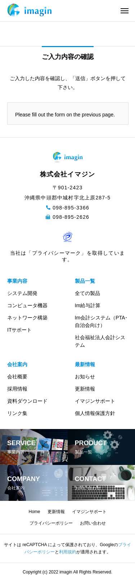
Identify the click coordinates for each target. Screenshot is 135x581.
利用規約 (67, 551)
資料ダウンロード (27, 401)
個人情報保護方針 (95, 413)
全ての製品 (87, 293)
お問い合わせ (93, 523)
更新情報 (85, 389)
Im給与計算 (88, 305)
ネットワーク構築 (27, 318)
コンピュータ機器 (27, 305)
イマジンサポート (95, 401)
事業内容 (17, 281)
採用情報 (17, 389)
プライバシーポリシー (51, 523)
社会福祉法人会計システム (100, 341)
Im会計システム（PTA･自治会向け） (101, 321)
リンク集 (17, 413)
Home (34, 511)
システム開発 (22, 293)
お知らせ (85, 376)
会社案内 (17, 364)
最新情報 (85, 364)
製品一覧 (85, 281)
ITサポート (19, 330)
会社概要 (17, 376)
